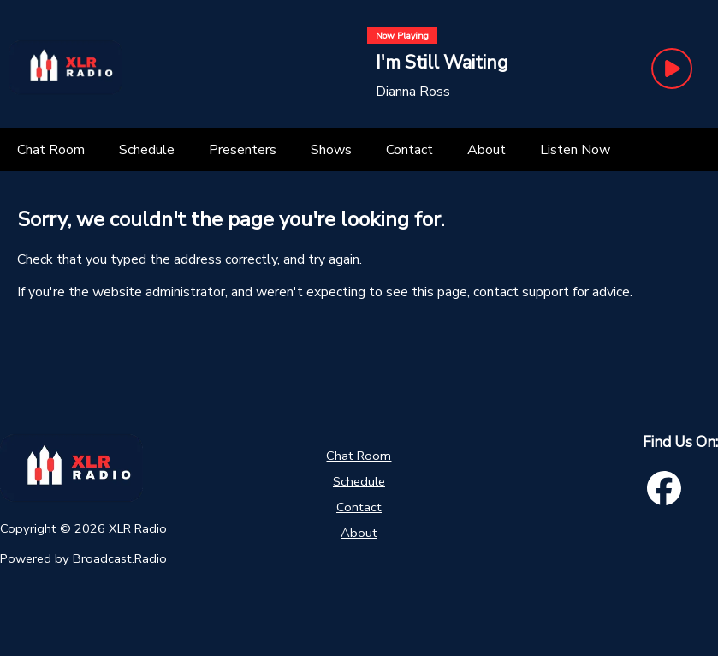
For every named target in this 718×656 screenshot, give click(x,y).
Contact (359, 507)
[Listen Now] (575, 149)
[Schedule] (147, 149)
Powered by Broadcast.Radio (83, 558)
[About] (486, 149)
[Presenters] (243, 149)
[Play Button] (671, 68)
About (359, 532)
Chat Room (358, 455)
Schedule (359, 481)
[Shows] (331, 149)
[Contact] (409, 149)
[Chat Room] (51, 149)
